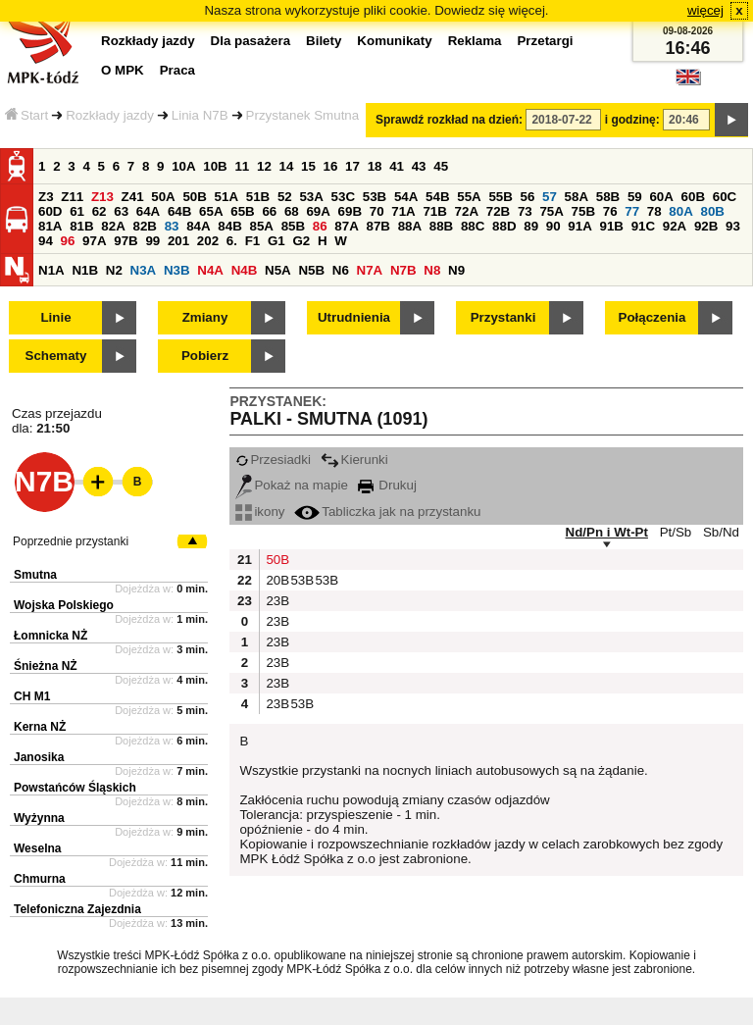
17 (352, 166)
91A (579, 226)
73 (525, 211)
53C (343, 196)
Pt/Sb (676, 532)
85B (293, 226)
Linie (55, 317)
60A (661, 196)
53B (374, 196)
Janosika (39, 757)
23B (275, 600)
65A (211, 211)
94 (45, 240)
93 (733, 226)
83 (172, 226)
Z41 (133, 196)
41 (396, 166)
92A (674, 226)
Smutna (35, 575)
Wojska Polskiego (64, 605)
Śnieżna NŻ (45, 666)
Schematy (56, 355)
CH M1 (32, 696)
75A (551, 211)
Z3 (46, 196)
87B (377, 226)
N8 (432, 270)
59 (635, 196)
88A (410, 226)
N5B (311, 270)
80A (680, 211)
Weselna (37, 848)
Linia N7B (200, 115)
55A (468, 196)
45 (440, 166)
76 (610, 211)
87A (346, 226)
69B (350, 211)
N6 (340, 270)
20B (275, 580)
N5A (278, 270)
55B (500, 196)
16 (331, 166)
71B (434, 211)
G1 (276, 240)
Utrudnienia (354, 317)
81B (81, 226)
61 (77, 211)
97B (125, 240)
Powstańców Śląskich (75, 787)
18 (375, 166)
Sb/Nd (721, 532)
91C (643, 226)
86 (320, 226)
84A (198, 226)
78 (654, 211)
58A (576, 196)
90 (553, 226)
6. (231, 240)
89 (531, 226)
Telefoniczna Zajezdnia (77, 909)
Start (26, 115)
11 (241, 166)
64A (148, 211)
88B (441, 226)
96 (68, 240)
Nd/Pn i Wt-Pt (607, 532)
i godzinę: (632, 120)
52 (284, 196)
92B (706, 226)
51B (258, 196)
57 (549, 196)
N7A (370, 270)
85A (261, 226)
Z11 (72, 196)
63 (121, 211)
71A (403, 211)
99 (152, 240)
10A (183, 166)
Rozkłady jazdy (110, 115)
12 (264, 166)
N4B (244, 270)
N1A (51, 270)
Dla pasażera (251, 40)
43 (419, 166)
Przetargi (545, 40)
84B (229, 226)
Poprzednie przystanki (70, 541)
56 (528, 196)
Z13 (102, 196)
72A (466, 211)
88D (504, 226)
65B (242, 211)
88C (472, 226)
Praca (177, 70)
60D (50, 211)
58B (608, 196)
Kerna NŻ (40, 727)
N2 (114, 270)
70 (377, 211)
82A (113, 226)
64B (179, 211)
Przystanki (503, 317)
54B (437, 196)
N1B (85, 270)
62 (99, 211)
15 (308, 166)
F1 (253, 240)
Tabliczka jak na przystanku (387, 511)
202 (208, 240)
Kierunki (354, 459)
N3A (143, 270)
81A (50, 226)
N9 (456, 270)
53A (311, 196)
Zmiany (205, 317)
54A (406, 196)
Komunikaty (394, 40)
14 (286, 166)
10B (214, 166)
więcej (705, 10)
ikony (259, 511)
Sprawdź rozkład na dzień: (449, 120)
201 (178, 240)
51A (226, 196)
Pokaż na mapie (291, 485)
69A (317, 211)
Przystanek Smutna (303, 115)
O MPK (122, 70)
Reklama (475, 40)
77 (632, 211)
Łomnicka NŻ (50, 635)
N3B (177, 270)
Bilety (323, 40)
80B (713, 211)
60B (693, 196)
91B (611, 226)
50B (194, 196)
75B (583, 211)
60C (724, 196)
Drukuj (387, 485)
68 (291, 211)
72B (498, 211)
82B (144, 226)
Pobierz (204, 355)
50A (163, 196)
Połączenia (652, 317)
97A (94, 240)
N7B (403, 270)
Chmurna (40, 879)
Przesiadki (272, 459)
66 (269, 211)
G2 (301, 240)
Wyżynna (39, 818)
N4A (210, 270)
